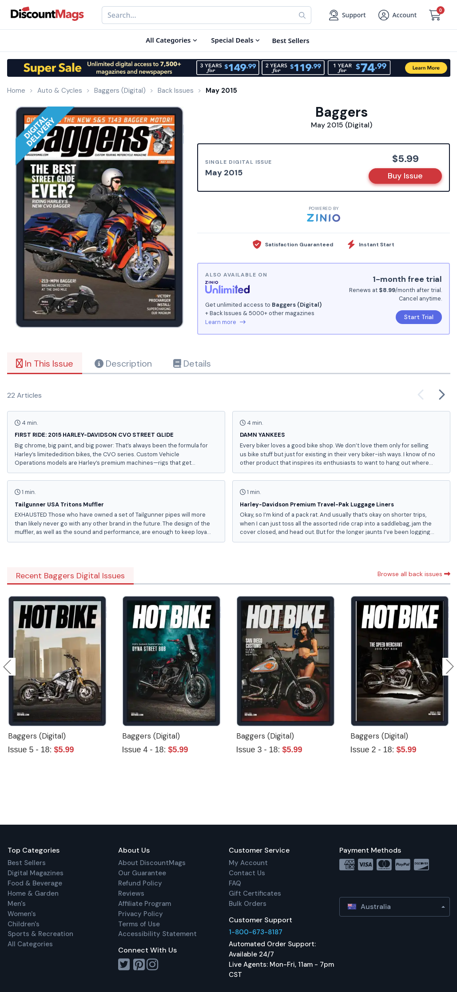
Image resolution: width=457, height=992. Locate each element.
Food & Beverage (35, 883)
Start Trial (418, 317)
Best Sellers (27, 862)
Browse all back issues (414, 574)
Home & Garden (33, 893)
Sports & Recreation (40, 933)
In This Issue (44, 363)
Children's (24, 924)
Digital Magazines (36, 873)
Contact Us (247, 873)
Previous (8, 667)
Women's (22, 913)
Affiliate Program (144, 903)
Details (192, 363)
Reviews (131, 893)
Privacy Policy (140, 913)
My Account (248, 862)
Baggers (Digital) (37, 736)
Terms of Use (139, 924)
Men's (17, 903)
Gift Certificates (255, 893)
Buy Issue (405, 175)
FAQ (235, 883)
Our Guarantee (142, 873)
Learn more (225, 322)
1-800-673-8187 (255, 932)
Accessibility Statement (157, 933)
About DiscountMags (152, 862)
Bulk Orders (247, 903)
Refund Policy (140, 883)
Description (123, 363)
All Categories (30, 944)
